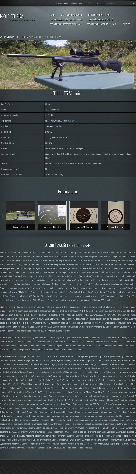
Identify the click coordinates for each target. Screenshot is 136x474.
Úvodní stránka (63, 3)
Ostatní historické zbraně (101, 19)
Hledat (133, 3)
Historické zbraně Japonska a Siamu (66, 19)
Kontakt (126, 24)
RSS (89, 3)
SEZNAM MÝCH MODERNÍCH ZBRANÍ (101, 24)
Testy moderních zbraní (99, 15)
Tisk (97, 3)
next (134, 216)
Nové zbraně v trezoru (71, 15)
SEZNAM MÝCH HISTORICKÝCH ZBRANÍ (65, 24)
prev (1, 216)
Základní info (13, 37)
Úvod (52, 15)
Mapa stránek (78, 3)
